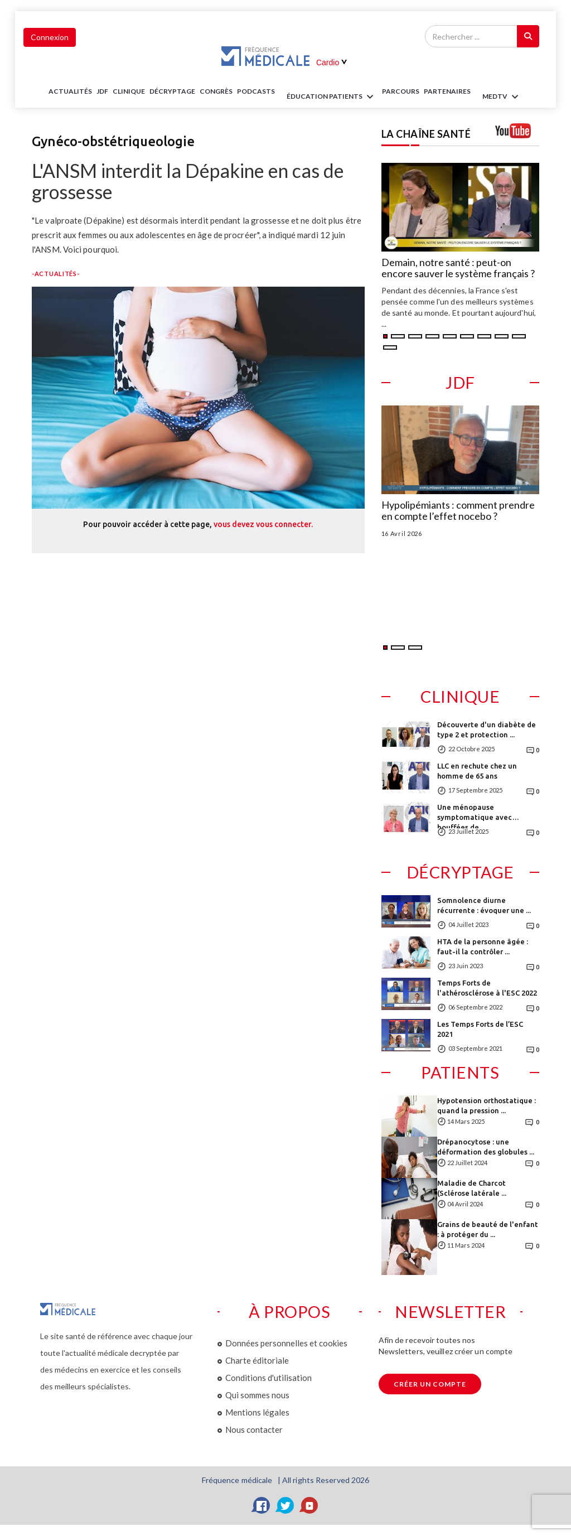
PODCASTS (256, 91)
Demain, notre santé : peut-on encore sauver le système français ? (458, 268)
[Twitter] (285, 1505)
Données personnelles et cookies (286, 1343)
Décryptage (172, 91)
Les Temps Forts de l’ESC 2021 (480, 1029)
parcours (400, 91)
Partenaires (447, 91)
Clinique (129, 91)
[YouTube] (309, 1505)
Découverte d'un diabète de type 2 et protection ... (486, 729)
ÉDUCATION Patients (332, 97)
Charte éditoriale (257, 1360)
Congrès (216, 91)
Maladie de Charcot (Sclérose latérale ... (471, 1188)
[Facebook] (261, 1505)
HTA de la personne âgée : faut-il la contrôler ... (482, 946)
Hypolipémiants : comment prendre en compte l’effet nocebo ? (458, 511)
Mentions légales (257, 1412)
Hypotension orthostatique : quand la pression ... (486, 1105)
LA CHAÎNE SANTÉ (426, 134)
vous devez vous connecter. (263, 524)
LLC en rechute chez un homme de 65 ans (477, 771)
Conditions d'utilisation (268, 1378)
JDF (102, 91)
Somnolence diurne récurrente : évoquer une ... (484, 905)
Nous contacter (254, 1429)
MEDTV (502, 97)
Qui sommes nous (257, 1395)
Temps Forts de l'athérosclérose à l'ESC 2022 (487, 988)
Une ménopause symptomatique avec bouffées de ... (474, 815)
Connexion (50, 37)
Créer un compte (430, 1384)
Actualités (70, 91)
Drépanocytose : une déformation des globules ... (485, 1147)
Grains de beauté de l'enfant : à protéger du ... (487, 1229)
